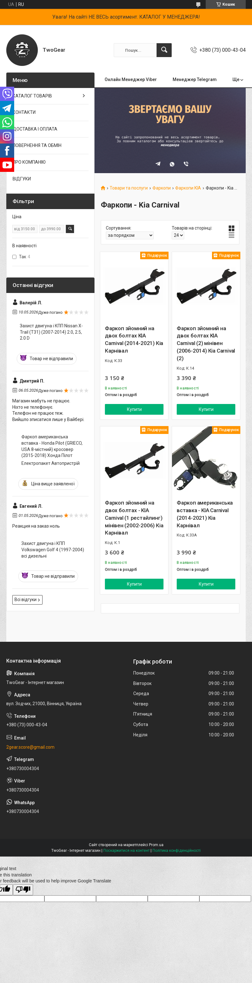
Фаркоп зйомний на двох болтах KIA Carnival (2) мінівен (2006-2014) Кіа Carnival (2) (206, 343)
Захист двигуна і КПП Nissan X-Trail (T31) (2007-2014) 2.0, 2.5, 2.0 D (51, 332)
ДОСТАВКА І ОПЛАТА (35, 129)
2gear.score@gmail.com (30, 747)
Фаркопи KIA (188, 188)
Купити (134, 409)
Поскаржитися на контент (126, 850)
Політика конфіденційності (176, 850)
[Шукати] (164, 50)
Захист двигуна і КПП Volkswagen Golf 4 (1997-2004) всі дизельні (52, 549)
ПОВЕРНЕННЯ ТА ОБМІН (37, 145)
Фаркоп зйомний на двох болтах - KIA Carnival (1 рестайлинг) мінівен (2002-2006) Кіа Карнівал (134, 518)
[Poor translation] (23, 889)
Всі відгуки (25, 599)
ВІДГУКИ (22, 178)
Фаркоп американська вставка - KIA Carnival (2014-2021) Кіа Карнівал (205, 514)
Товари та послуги (129, 188)
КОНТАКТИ (24, 112)
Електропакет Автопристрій (50, 463)
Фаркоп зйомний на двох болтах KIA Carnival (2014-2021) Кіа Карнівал (134, 339)
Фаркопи (161, 188)
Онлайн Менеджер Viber (131, 79)
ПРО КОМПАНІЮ (29, 162)
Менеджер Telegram (195, 79)
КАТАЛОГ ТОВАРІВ (32, 95)
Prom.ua (156, 845)
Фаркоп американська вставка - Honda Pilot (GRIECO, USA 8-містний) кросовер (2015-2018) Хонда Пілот (52, 446)
